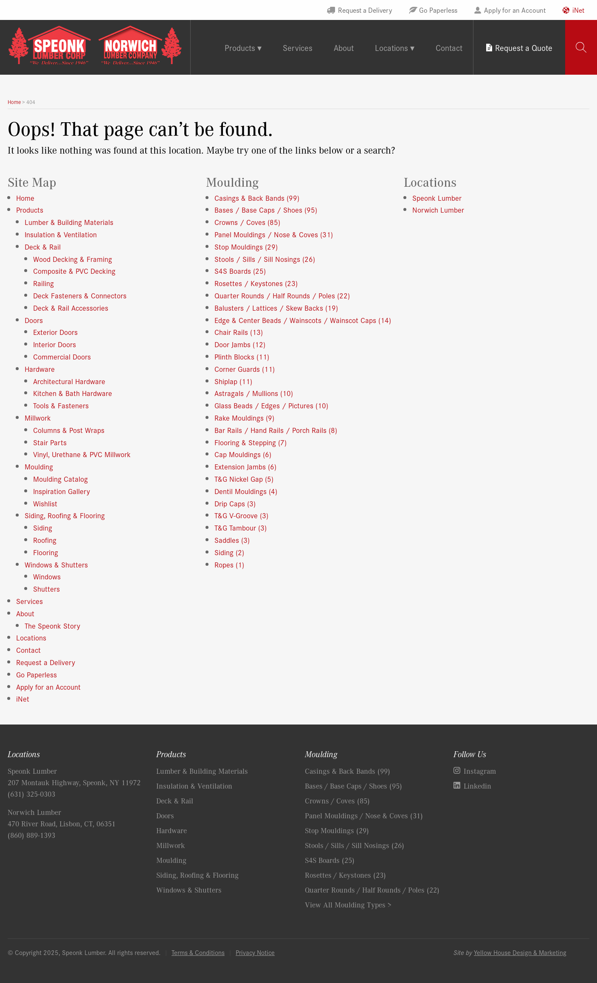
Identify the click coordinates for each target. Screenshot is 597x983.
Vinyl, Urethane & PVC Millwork (82, 454)
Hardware (40, 368)
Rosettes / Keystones (256, 283)
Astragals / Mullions (253, 393)
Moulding (39, 466)
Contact (449, 47)
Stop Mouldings (246, 246)
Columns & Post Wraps (68, 429)
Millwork (38, 417)
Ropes (229, 564)
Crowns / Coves (247, 221)
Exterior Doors (55, 331)
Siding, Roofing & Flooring (65, 515)
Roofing (44, 539)
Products (29, 209)
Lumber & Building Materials (69, 221)
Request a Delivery (365, 10)
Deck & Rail (43, 246)
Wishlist (45, 503)
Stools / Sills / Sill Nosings (264, 258)
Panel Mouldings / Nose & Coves (273, 234)
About (344, 47)
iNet (578, 10)
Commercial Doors (62, 356)
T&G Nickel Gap (243, 478)
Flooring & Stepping (250, 442)
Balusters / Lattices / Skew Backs (276, 307)
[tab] (581, 47)
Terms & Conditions (198, 952)
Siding (42, 527)
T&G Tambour (240, 527)
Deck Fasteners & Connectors (80, 295)
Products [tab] (240, 47)
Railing (43, 283)
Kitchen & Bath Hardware (72, 393)
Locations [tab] (391, 47)
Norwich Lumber (438, 209)
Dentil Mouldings (245, 491)
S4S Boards (240, 270)
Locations (31, 637)
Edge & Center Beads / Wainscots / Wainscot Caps (302, 320)
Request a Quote (523, 47)
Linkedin (477, 786)
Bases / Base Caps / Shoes (265, 209)
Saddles (232, 539)
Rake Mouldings (244, 417)
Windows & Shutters (56, 564)
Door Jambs (239, 344)
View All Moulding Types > (348, 904)
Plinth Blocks (241, 356)
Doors (34, 320)
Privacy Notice (255, 952)
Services (298, 47)
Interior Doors (54, 344)
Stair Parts (50, 442)
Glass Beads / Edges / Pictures (271, 405)
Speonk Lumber (437, 197)
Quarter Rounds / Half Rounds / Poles (282, 295)
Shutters (46, 588)
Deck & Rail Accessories (70, 307)
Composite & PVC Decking (74, 270)
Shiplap (233, 381)
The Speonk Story (52, 625)
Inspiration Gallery (61, 491)
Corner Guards (244, 368)
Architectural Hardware (69, 381)
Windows (47, 576)
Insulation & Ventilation (61, 234)
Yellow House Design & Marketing (520, 952)
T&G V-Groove (241, 515)
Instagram (480, 771)
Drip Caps (235, 503)
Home (25, 197)
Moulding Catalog (60, 478)
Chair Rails (238, 331)
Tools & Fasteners (61, 405)
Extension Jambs (245, 466)
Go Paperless (438, 10)
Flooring (45, 552)
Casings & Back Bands (256, 197)
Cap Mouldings (242, 454)
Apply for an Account (515, 10)
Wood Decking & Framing (72, 258)
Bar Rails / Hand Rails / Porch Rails (275, 429)
